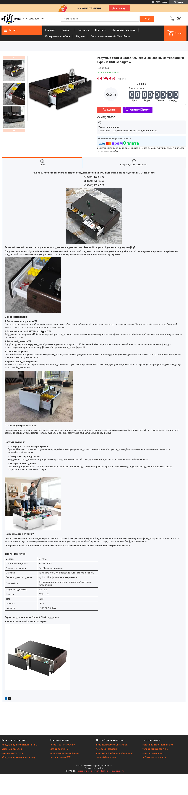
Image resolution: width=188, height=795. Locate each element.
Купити (111, 109)
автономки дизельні (12, 749)
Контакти (100, 30)
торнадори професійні (107, 749)
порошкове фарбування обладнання (114, 753)
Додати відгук (179, 19)
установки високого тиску (155, 749)
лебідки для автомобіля (154, 757)
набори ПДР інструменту (62, 745)
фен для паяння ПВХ (60, 757)
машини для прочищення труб (158, 745)
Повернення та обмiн (57, 36)
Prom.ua (108, 765)
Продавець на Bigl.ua (94, 768)
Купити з (140, 109)
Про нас (82, 30)
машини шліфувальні (153, 753)
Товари (65, 30)
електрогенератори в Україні (64, 753)
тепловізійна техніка (106, 757)
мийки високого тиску (12, 753)
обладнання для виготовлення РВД (19, 745)
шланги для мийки (59, 749)
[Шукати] (147, 19)
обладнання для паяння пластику (18, 757)
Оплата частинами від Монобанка (110, 36)
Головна (50, 30)
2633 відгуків (161, 2)
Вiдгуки (80, 36)
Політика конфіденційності (112, 771)
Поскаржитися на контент (88, 771)
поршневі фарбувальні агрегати (112, 745)
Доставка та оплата (124, 30)
